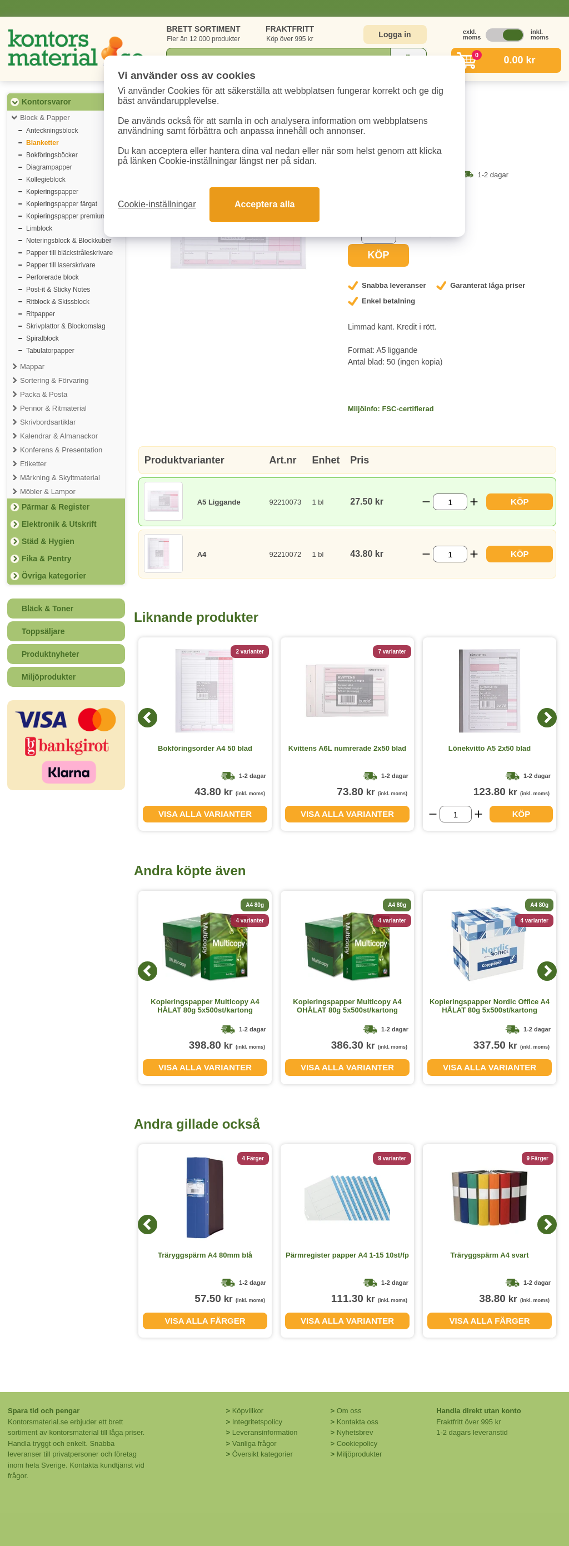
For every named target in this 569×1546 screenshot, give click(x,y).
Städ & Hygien (48, 541)
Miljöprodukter (49, 676)
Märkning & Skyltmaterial (60, 477)
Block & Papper (45, 117)
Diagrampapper (49, 167)
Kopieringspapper (52, 192)
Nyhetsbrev (355, 1432)
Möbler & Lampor (48, 491)
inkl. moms (537, 34)
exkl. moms (469, 34)
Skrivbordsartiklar (48, 422)
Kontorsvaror (46, 101)
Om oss (349, 1411)
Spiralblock (42, 338)
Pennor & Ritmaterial (53, 408)
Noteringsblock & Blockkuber (68, 241)
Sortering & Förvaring (54, 380)
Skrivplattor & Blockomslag (66, 326)
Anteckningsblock (52, 130)
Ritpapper (40, 314)
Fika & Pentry (46, 558)
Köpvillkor (247, 1411)
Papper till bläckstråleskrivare (69, 253)
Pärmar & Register (55, 506)
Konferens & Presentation (61, 450)
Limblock (39, 228)
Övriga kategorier (54, 575)
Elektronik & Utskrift (59, 524)
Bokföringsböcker (52, 155)
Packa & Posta (43, 394)
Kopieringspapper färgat (61, 204)
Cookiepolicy (357, 1443)
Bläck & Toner (47, 608)
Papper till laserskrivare (61, 265)
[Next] (547, 717)
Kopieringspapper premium (66, 216)
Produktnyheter (50, 654)
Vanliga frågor (254, 1443)
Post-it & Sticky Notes (58, 289)
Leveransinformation (265, 1432)
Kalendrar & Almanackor (59, 436)
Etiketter (33, 464)
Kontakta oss (357, 1422)
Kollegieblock (46, 179)
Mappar (32, 366)
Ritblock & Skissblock (57, 302)
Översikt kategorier (262, 1454)
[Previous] (147, 717)
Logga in (394, 34)
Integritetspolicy (257, 1422)
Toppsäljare (43, 631)
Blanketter (42, 143)
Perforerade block (52, 277)
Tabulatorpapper (50, 351)
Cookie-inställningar (157, 204)
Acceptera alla (264, 204)
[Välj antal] (450, 501)
